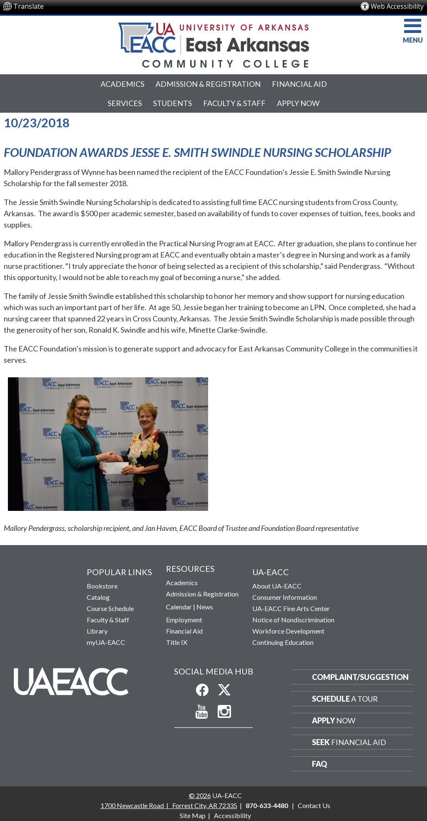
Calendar (179, 607)
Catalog (98, 597)
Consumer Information (284, 597)
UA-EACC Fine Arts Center (291, 608)
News (204, 607)
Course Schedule (110, 608)
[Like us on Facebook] (202, 690)
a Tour (345, 698)
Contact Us (314, 805)
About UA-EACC (276, 586)
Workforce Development (288, 631)
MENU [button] (413, 30)
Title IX (176, 642)
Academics (122, 83)
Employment (184, 620)
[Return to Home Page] (71, 680)
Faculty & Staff (234, 103)
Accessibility (232, 815)
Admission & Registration (208, 83)
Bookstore (102, 586)
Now (333, 720)
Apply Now (298, 103)
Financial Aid (299, 83)
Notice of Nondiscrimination (293, 620)
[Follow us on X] (224, 690)
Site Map (193, 815)
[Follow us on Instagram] (225, 711)
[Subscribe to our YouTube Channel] (201, 711)
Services (125, 103)
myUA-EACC (106, 642)
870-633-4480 (267, 805)
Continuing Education (283, 642)
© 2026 (200, 795)
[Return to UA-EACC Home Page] (213, 45)
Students (172, 103)
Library (97, 631)
